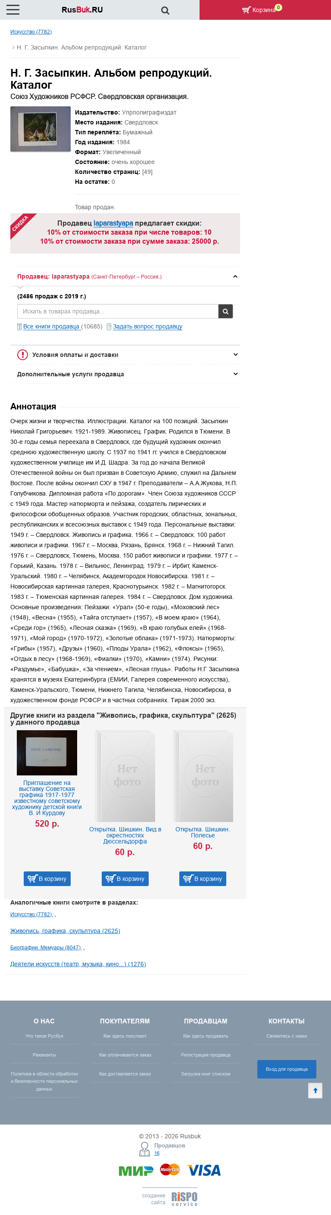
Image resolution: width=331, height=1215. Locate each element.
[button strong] (125, 276)
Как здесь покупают (125, 1036)
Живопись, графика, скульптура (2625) (65, 930)
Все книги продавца (52, 326)
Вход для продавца (287, 1069)
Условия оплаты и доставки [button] (75, 354)
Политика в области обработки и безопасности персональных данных (44, 1081)
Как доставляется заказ (125, 1074)
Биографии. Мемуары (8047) (46, 947)
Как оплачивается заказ (125, 1055)
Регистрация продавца (206, 1055)
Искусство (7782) (31, 31)
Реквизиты (44, 1055)
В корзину (52, 878)
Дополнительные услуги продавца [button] (70, 374)
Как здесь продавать (205, 1036)
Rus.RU (82, 9)
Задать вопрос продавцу (147, 326)
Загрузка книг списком (206, 1074)
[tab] (125, 276)
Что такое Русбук (44, 1036)
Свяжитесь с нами (286, 1036)
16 (156, 1153)
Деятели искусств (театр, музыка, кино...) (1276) (78, 964)
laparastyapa (113, 223)
